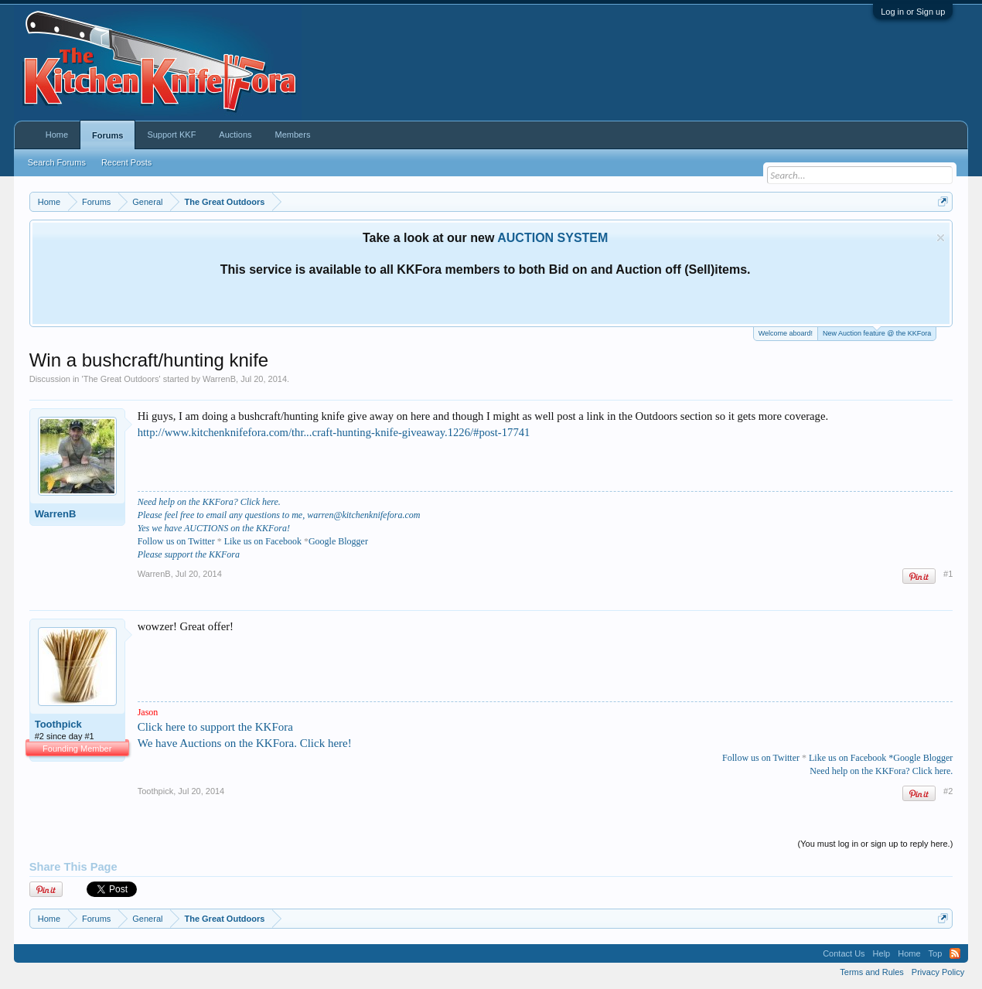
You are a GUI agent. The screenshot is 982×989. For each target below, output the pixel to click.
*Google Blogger (920, 757)
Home (57, 134)
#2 (948, 791)
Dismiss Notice (940, 238)
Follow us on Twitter (761, 757)
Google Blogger (338, 541)
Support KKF (171, 134)
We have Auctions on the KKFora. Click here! (245, 743)
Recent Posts (126, 162)
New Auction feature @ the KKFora (877, 332)
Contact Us (843, 953)
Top (936, 953)
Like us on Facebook (263, 541)
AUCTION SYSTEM (552, 237)
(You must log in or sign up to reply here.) (875, 843)
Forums (107, 135)
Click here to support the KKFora (215, 727)
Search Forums (57, 162)
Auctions (235, 134)
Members (293, 134)
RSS (955, 953)
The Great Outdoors (121, 379)
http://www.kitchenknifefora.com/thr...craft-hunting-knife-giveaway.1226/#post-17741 (334, 432)
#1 (948, 573)
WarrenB (219, 379)
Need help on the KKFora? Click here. (209, 501)
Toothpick (58, 724)
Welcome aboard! (786, 333)
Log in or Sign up (913, 11)
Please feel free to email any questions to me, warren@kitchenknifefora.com (279, 515)
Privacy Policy (938, 972)
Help (882, 953)
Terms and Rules (872, 972)
